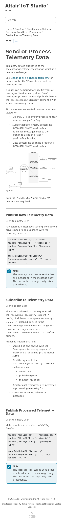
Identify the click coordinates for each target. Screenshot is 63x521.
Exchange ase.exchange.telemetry (29, 78)
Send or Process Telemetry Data (22, 35)
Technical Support (44, 503)
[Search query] (30, 20)
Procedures (35, 32)
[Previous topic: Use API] (7, 41)
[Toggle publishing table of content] (16, 41)
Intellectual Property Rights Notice (18, 503)
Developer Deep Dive (16, 32)
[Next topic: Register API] (10, 41)
